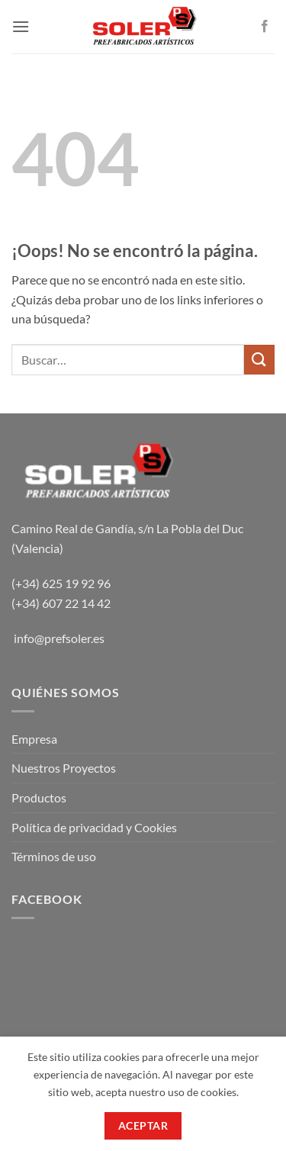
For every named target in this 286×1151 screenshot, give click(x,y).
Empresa (34, 738)
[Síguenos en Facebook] (265, 27)
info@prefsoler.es (59, 638)
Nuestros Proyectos (63, 767)
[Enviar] (259, 360)
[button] (20, 26)
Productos (38, 797)
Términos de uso (53, 856)
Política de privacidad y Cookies (94, 827)
